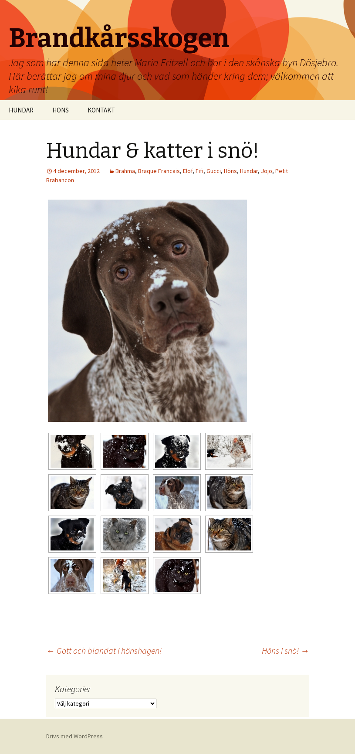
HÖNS (60, 110)
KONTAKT (101, 110)
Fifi (199, 171)
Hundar (249, 171)
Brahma (125, 171)
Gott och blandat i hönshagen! (104, 650)
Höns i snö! (285, 650)
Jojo (266, 171)
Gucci (213, 171)
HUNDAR (21, 110)
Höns (230, 171)
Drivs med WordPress (74, 736)
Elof (188, 171)
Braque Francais (159, 171)
